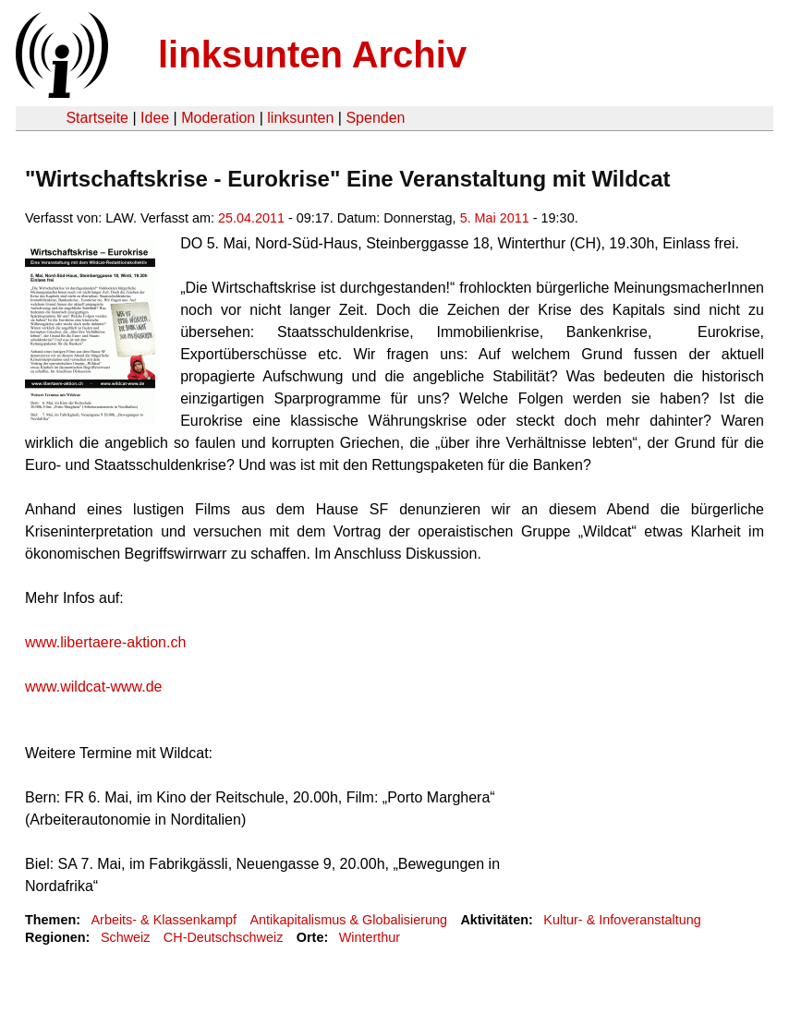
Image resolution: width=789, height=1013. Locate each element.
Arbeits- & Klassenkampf (164, 919)
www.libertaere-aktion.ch (105, 642)
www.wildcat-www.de (93, 686)
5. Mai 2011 (494, 218)
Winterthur (369, 937)
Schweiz (126, 937)
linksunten (300, 118)
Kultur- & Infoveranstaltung (621, 919)
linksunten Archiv (312, 54)
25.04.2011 (251, 218)
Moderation (218, 118)
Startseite (97, 118)
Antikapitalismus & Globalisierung (348, 919)
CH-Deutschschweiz (224, 937)
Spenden (375, 118)
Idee (154, 118)
